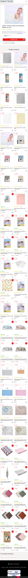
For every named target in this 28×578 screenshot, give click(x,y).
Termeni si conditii (4, 567)
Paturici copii (13, 557)
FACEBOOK (10, 564)
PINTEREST (16, 564)
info (12, 69)
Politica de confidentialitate (14, 567)
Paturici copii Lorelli (6, 557)
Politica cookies (23, 567)
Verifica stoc (17, 39)
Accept (18, 577)
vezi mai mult (20, 33)
